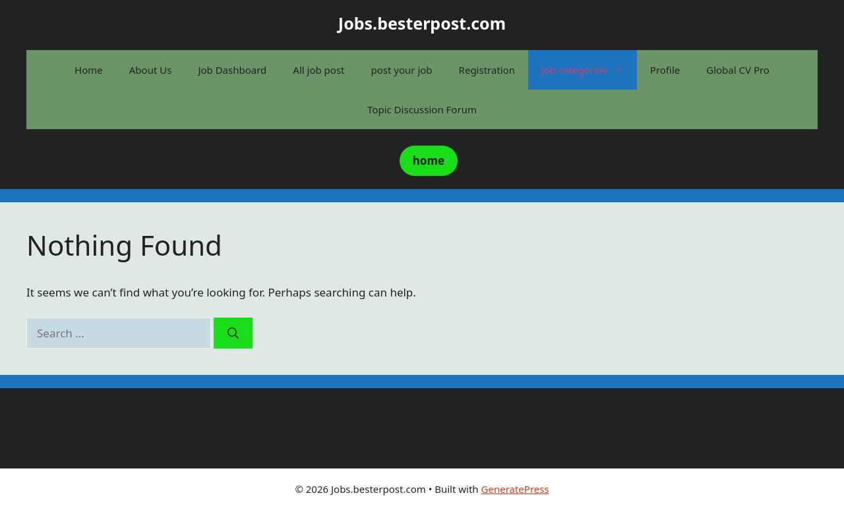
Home (89, 69)
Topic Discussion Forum (422, 109)
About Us (150, 69)
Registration (487, 69)
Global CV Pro (737, 69)
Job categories (589, 70)
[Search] (233, 333)
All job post (318, 69)
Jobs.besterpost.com (422, 23)
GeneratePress (515, 489)
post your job (402, 69)
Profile (665, 69)
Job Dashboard (232, 69)
